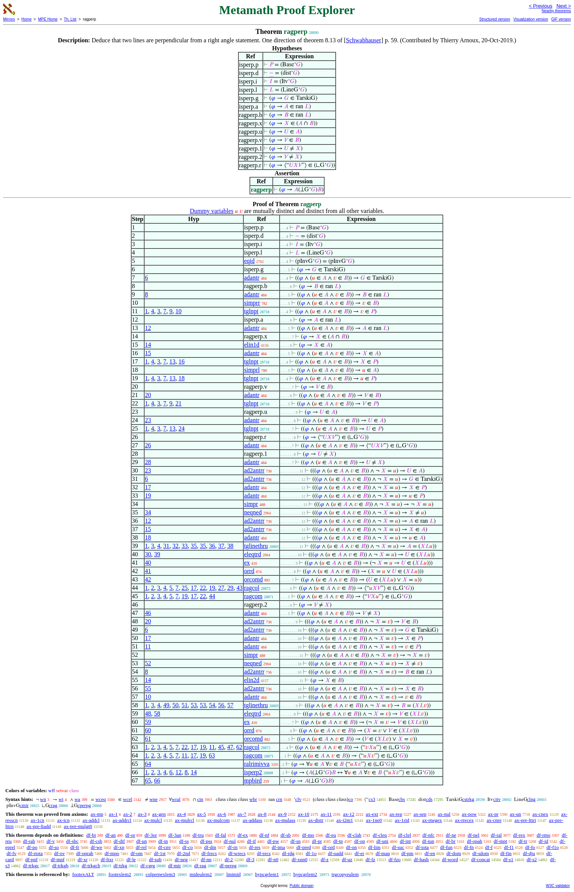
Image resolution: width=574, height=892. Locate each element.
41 (148, 571)
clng (531, 799)
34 (148, 512)
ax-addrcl (122, 820)
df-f (489, 847)
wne (154, 799)
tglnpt (251, 311)
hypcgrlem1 (267, 874)
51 (185, 705)
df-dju (529, 853)
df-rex (519, 835)
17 (148, 487)
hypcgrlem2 (305, 874)
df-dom (454, 853)
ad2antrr (254, 470)
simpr (251, 504)
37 (221, 546)
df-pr (317, 841)
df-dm (210, 847)
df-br (450, 841)
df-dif (119, 841)
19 (148, 495)
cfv (298, 799)
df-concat (480, 859)
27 (221, 588)
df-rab (29, 841)
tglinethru (256, 546)
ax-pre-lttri (525, 820)
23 (148, 420)
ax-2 (127, 814)
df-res (254, 847)
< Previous (540, 6)
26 (148, 445)
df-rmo (543, 835)
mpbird (253, 780)
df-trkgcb (91, 865)
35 (194, 546)
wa (77, 799)
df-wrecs (236, 853)
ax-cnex (540, 814)
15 (148, 353)
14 (148, 344)
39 (157, 554)
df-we (96, 847)
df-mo (308, 835)
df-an (110, 835)
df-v (51, 841)
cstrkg (468, 799)
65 (148, 780)
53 (194, 705)
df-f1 (509, 847)
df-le (131, 859)
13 (172, 361)
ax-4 (181, 814)
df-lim (374, 847)
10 (178, 311)
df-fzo (395, 859)
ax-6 (221, 814)
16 (181, 361)
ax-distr (315, 820)
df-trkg (120, 865)
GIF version (561, 19)
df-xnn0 (299, 859)
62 (239, 747)
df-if (251, 841)
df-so (54, 847)
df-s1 (508, 859)
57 (230, 705)
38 (230, 546)
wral (176, 799)
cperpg (84, 805)
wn (43, 799)
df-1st (160, 853)
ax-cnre (494, 820)
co (350, 799)
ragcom (253, 596)
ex (247, 562)
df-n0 (273, 859)
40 (148, 562)
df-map (383, 853)
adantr (251, 277)
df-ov (59, 853)
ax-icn (63, 820)
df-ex (243, 835)
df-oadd (335, 853)
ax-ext (372, 814)
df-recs (264, 853)
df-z (325, 859)
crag (53, 805)
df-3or (151, 835)
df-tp (338, 841)
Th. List (70, 19)
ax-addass (252, 820)
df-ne (451, 835)
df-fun (446, 847)
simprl (252, 370)
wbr (253, 799)
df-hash (421, 859)
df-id (543, 841)
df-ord (328, 847)
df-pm (407, 853)
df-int (405, 841)
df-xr (83, 859)
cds (429, 799)
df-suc (398, 847)
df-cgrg (147, 865)
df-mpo (112, 853)
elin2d (251, 680)
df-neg (181, 859)
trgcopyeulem (345, 874)
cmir (24, 805)
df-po (32, 847)
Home (26, 19)
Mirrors (9, 19)
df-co (187, 847)
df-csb (96, 841)
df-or (130, 835)
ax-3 (142, 814)
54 (212, 705)
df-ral (496, 835)
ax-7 (242, 814)
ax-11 (326, 814)
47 (230, 747)
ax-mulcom (218, 820)
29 (230, 588)
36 (212, 546)
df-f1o (553, 847)
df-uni (382, 841)
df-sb (286, 835)
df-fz (370, 859)
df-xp (119, 847)
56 (221, 705)
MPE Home (48, 19)
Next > (563, 6)
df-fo (530, 847)
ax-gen (159, 814)
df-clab (354, 835)
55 (148, 688)
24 (181, 428)
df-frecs (209, 853)
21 (178, 403)
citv (497, 799)
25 (185, 588)
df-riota (35, 853)
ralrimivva (257, 764)
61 (148, 738)
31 (166, 546)
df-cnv (164, 847)
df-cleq (380, 835)
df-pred (303, 847)
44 (212, 596)
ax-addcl (91, 820)
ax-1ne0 (374, 820)
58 (157, 713)
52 (148, 663)
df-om (136, 853)
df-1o (311, 853)
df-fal (220, 835)
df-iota (422, 847)
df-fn (469, 847)
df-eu (331, 835)
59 (148, 722)
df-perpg (228, 865)
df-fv (11, 853)
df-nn (206, 859)
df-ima (278, 847)
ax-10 (303, 814)
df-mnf (57, 859)
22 (203, 588)
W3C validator (558, 886)
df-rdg (288, 853)
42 (148, 579)
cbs (402, 799)
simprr (252, 302)
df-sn (296, 841)
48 (148, 713)
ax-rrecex (464, 820)
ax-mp (97, 814)
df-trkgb (60, 865)
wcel (127, 799)
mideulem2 (201, 874)
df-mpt (500, 841)
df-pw (273, 841)
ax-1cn (37, 820)
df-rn (233, 847)
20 (148, 395)
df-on (351, 847)
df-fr (74, 847)
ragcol (251, 588)
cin (200, 799)
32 (175, 546)
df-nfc (429, 835)
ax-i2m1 (344, 820)
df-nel (473, 835)
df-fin (506, 853)
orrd (249, 571)
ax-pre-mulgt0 (78, 826)
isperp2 (253, 772)
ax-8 (262, 814)
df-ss (184, 841)
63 (212, 755)
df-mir (174, 865)
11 (148, 646)
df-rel (141, 847)
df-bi (91, 835)
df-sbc (72, 841)
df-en (429, 853)
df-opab (474, 841)
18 (181, 378)
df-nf (264, 835)
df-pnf (31, 859)
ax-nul (444, 814)
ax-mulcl (153, 820)
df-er (359, 853)
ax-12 (349, 814)
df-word (450, 859)
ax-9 (282, 814)
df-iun (428, 841)
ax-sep (419, 814)
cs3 (371, 799)
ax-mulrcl (185, 820)
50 (175, 705)
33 (185, 546)
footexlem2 (120, 874)
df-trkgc (31, 865)
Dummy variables (211, 211)
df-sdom (481, 853)
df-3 (250, 859)
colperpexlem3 (160, 874)
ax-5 (201, 814)
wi (60, 799)
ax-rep (395, 814)
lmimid (234, 874)
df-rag (200, 865)
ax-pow (469, 814)
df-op (359, 841)
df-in (163, 841)
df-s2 (532, 859)
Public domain (301, 886)
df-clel (404, 835)
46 (148, 613)
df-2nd (183, 853)
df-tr (522, 841)
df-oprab (84, 853)
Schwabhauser (363, 40)
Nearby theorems (556, 11)
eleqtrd (252, 554)
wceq (100, 799)
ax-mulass (285, 820)
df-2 (229, 859)
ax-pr (493, 814)
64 (148, 764)
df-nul (229, 841)
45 (221, 747)
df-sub (155, 859)
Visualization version (530, 19)
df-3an (174, 835)
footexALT (83, 874)
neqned (253, 512)
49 (166, 705)
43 (239, 588)
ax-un (515, 814)
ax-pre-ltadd (39, 826)
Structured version (494, 19)
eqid (249, 261)
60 (148, 730)
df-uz (347, 859)
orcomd (253, 579)
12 (148, 328)
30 (148, 554)
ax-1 (113, 814)
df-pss (206, 841)
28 (148, 462)
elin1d (251, 344)
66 (157, 780)
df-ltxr (107, 859)
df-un (141, 841)
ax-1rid (402, 820)
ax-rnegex (432, 820)
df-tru (198, 835)
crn (279, 799)
